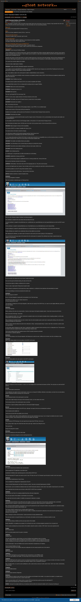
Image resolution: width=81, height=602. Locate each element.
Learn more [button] (37, 599)
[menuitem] (6, 1)
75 (68, 22)
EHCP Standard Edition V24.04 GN (15, 14)
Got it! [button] (74, 599)
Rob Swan (68, 20)
